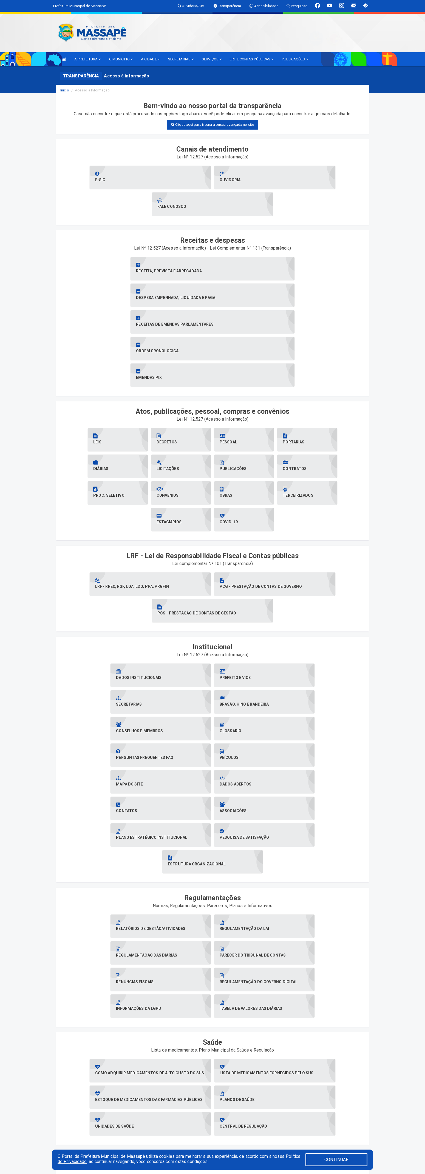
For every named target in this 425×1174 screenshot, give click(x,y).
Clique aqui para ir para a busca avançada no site (212, 124)
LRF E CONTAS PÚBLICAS (251, 59)
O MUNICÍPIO (121, 59)
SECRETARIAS (181, 59)
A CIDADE (150, 59)
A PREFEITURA (87, 59)
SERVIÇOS (212, 59)
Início (64, 90)
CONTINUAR (336, 1159)
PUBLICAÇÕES (295, 59)
